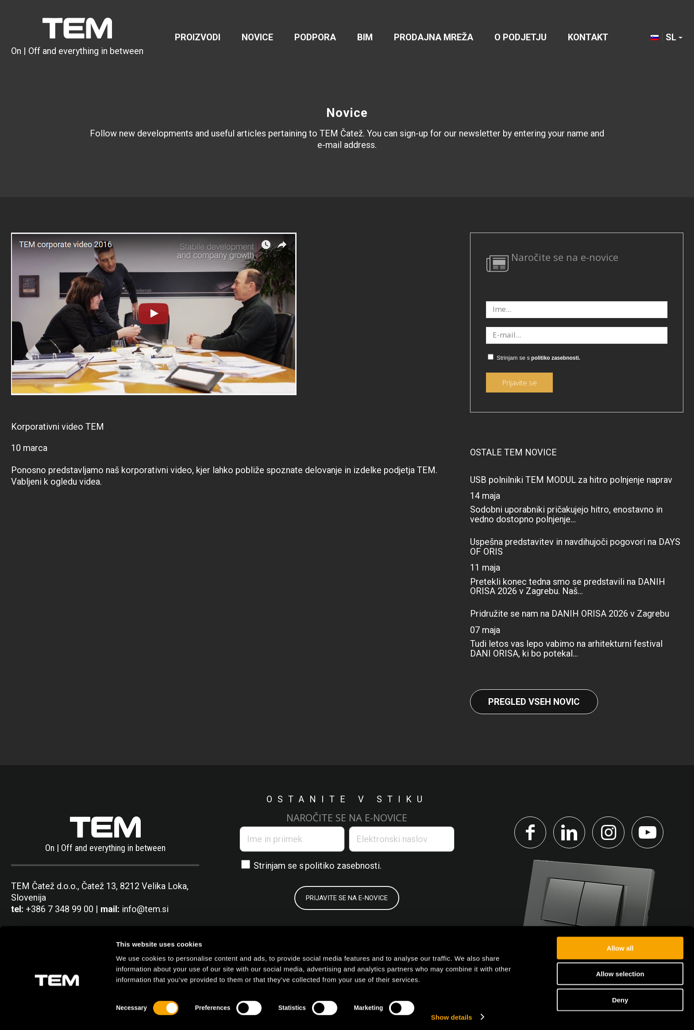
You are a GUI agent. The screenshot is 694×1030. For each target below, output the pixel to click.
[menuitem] (197, 37)
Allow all (620, 943)
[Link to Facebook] (528, 833)
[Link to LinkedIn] (568, 833)
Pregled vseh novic (534, 701)
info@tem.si (145, 909)
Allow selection (620, 969)
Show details (451, 1012)
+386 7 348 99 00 (59, 909)
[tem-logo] (77, 37)
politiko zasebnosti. (555, 358)
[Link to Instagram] (608, 833)
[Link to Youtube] (649, 833)
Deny (620, 995)
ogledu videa (75, 481)
